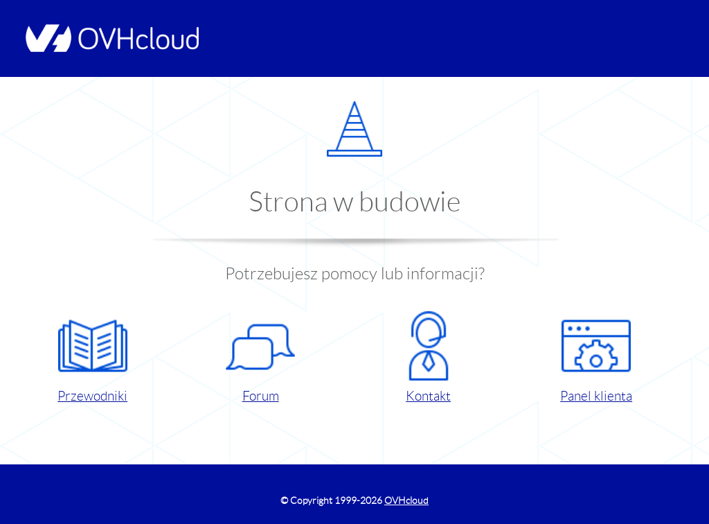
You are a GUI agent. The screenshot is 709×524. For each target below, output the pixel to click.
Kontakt (428, 357)
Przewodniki (92, 357)
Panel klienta (596, 357)
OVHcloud (406, 500)
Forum (260, 357)
